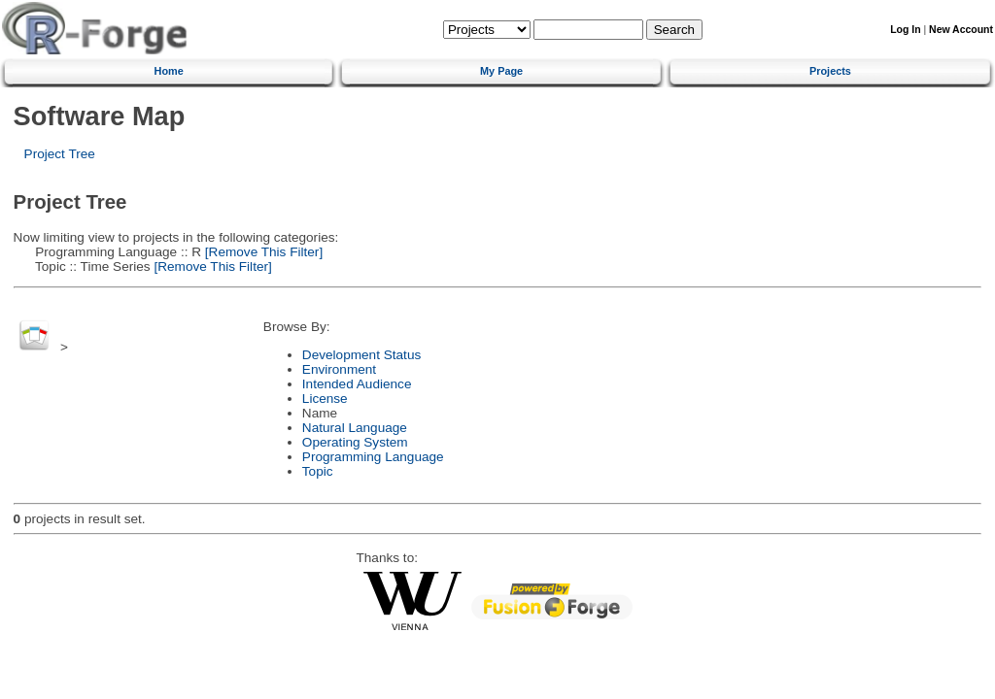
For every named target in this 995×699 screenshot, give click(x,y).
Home (169, 71)
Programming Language (373, 456)
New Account (961, 29)
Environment (339, 369)
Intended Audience (357, 384)
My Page (501, 71)
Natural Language (354, 427)
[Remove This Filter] (262, 252)
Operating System (355, 442)
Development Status (361, 355)
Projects (830, 71)
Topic (317, 471)
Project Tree (59, 154)
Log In (905, 29)
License (325, 398)
